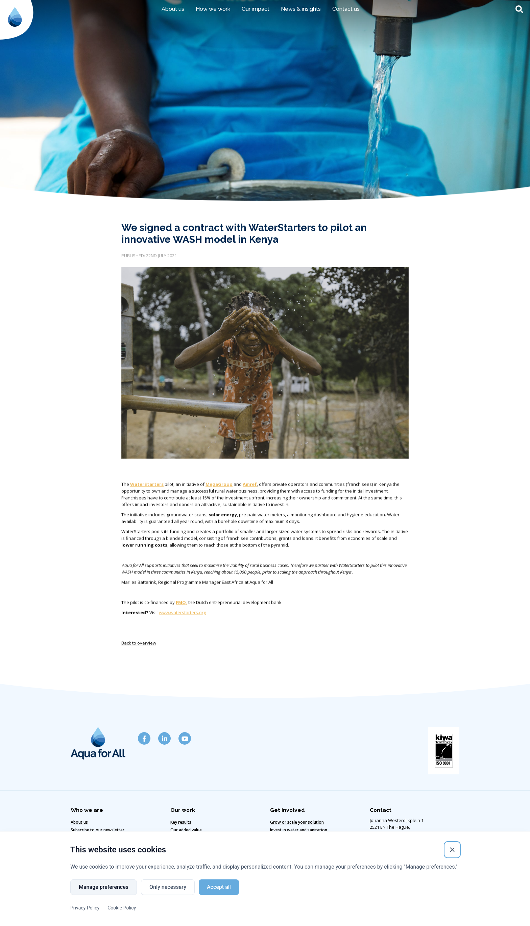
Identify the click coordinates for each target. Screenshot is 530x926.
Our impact (255, 9)
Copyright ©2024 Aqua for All (349, 906)
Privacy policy (292, 906)
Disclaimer (162, 906)
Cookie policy (202, 906)
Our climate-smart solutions (197, 838)
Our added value (186, 830)
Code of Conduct (247, 906)
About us (173, 9)
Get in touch (82, 838)
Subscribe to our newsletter (97, 830)
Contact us (346, 9)
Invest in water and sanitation (298, 830)
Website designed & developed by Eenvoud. (265, 918)
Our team (80, 845)
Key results (180, 822)
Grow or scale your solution (297, 822)
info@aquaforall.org (390, 875)
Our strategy (182, 845)
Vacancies (279, 838)
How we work (213, 9)
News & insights (301, 9)
